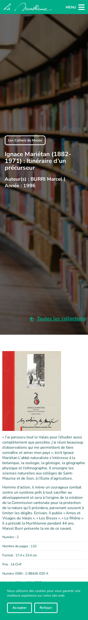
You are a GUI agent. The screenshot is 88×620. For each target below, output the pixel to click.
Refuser (46, 607)
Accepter (19, 607)
